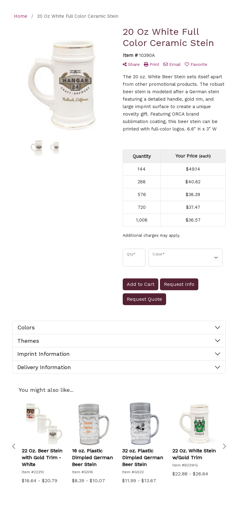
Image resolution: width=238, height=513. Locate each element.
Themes (28, 340)
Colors (26, 327)
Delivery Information (44, 367)
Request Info (179, 284)
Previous (14, 446)
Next (224, 446)
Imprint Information (43, 353)
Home (20, 16)
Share (131, 64)
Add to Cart (140, 284)
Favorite (196, 64)
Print (151, 64)
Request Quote (144, 299)
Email (172, 64)
